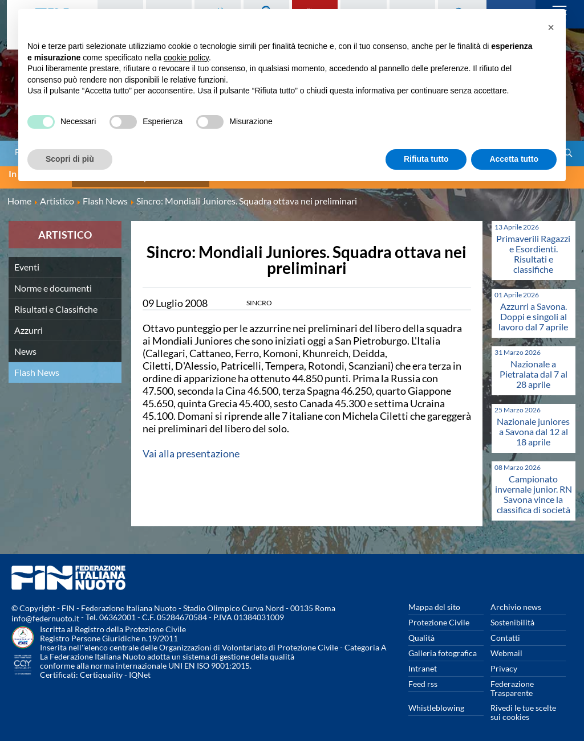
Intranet (422, 662)
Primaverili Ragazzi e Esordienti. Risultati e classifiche (533, 247)
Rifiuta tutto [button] (426, 158)
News (25, 344)
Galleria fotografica (442, 647)
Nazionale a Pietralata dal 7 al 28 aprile (533, 367)
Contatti (505, 631)
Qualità (421, 631)
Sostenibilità (512, 616)
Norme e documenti (53, 281)
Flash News (36, 366)
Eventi (26, 260)
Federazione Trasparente (512, 682)
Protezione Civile (438, 616)
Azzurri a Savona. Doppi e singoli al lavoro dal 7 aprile (533, 310)
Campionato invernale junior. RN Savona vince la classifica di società (533, 488)
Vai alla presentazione (191, 447)
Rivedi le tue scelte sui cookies (523, 706)
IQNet (140, 668)
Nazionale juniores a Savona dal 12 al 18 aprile (533, 425)
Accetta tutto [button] (513, 158)
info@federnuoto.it (45, 612)
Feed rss (422, 677)
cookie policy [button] (186, 57)
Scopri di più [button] (70, 158)
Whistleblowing (436, 701)
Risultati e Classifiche (56, 302)
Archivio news (515, 600)
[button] (551, 27)
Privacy (503, 662)
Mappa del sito (434, 600)
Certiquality (101, 668)
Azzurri (28, 323)
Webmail (506, 647)
